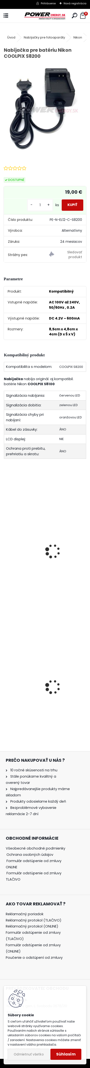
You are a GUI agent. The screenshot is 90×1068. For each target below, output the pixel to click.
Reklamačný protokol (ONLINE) (32, 926)
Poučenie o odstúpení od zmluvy (34, 957)
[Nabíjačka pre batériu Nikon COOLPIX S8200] (45, 107)
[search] (74, 16)
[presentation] (6, 545)
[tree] (38, 867)
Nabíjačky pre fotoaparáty (44, 37)
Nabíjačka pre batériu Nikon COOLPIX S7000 (41, 711)
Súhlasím (66, 1054)
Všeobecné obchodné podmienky (35, 848)
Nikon (77, 37)
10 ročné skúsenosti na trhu (33, 770)
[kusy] (40, 205)
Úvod (11, 37)
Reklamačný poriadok (24, 914)
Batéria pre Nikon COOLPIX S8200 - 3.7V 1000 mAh (43, 562)
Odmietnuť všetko (29, 1054)
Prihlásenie (48, 3)
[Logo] (45, 16)
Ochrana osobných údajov (29, 854)
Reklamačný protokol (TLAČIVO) (33, 920)
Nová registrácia (75, 3)
